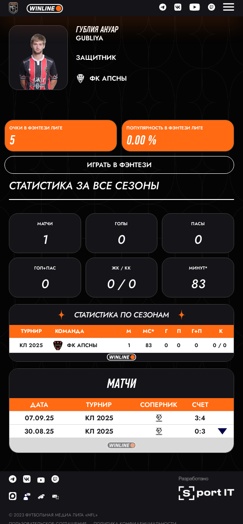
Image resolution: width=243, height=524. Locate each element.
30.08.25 (39, 431)
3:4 (200, 418)
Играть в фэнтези (119, 165)
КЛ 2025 (31, 345)
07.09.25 (39, 418)
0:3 (200, 431)
